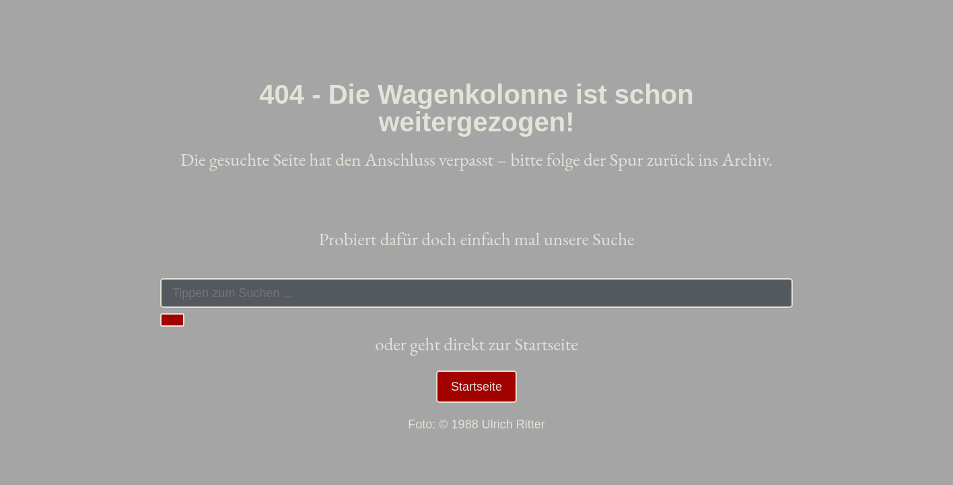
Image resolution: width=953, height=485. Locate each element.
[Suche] (172, 320)
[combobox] (476, 293)
